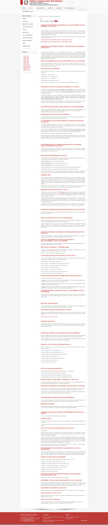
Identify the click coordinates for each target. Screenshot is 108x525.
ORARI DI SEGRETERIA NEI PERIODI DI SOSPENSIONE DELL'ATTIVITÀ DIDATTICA (62, 232)
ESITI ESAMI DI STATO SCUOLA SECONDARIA (55, 114)
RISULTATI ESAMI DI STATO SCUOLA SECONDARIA (56, 218)
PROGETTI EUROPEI (27, 40)
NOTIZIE (24, 18)
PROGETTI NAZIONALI (27, 37)
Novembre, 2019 (26, 67)
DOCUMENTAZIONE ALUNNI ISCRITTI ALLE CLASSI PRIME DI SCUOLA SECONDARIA (62, 291)
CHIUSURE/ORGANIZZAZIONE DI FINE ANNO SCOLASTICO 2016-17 (61, 275)
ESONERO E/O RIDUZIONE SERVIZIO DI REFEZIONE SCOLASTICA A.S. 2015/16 (62, 413)
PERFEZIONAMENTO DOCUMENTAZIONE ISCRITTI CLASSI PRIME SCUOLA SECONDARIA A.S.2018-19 (61, 145)
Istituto (31, 8)
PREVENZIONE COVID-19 (28, 11)
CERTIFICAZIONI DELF (48, 321)
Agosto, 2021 (26, 57)
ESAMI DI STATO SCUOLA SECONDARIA (53, 457)
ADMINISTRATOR (26, 46)
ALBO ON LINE (26, 32)
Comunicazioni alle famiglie (57, 490)
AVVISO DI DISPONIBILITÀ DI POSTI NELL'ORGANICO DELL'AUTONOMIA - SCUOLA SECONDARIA (57, 240)
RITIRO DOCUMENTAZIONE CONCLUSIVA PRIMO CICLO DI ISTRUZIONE (63, 61)
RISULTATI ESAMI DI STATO (49, 303)
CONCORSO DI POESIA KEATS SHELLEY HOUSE (56, 309)
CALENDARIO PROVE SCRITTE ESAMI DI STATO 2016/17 (58, 255)
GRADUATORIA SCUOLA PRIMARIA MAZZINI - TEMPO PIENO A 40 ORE (56, 41)
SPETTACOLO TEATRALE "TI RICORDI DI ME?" (55, 247)
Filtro (56, 21)
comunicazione (58, 477)
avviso (57, 415)
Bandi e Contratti (58, 371)
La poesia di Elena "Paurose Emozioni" (49, 316)
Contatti (50, 8)
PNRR (24, 43)
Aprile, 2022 (26, 56)
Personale (59, 8)
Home (24, 8)
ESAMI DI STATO (46, 418)
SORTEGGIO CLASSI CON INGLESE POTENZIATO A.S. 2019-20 (60, 87)
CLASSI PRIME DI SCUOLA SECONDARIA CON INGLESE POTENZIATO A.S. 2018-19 (62, 121)
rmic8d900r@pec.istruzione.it (29, 520)
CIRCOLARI (25, 21)
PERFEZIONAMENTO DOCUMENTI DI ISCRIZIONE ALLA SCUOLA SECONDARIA (60, 448)
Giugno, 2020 (26, 61)
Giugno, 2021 (26, 58)
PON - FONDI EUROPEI (28, 35)
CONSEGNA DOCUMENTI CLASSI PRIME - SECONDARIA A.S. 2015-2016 (63, 386)
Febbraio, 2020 (26, 64)
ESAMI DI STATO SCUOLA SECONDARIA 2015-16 (56, 344)
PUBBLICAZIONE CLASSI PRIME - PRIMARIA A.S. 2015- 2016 (59, 379)
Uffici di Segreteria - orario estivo (51, 493)
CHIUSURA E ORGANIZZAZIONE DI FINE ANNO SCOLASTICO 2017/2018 (63, 209)
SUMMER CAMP (46, 175)
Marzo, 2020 (26, 63)
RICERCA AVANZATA (69, 8)
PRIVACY (25, 29)
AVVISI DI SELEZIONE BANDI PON (51, 368)
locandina (53, 249)
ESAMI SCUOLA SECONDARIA (50, 68)
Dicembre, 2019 (26, 66)
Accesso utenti (84, 520)
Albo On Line (64, 243)
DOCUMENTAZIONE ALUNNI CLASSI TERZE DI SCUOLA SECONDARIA (62, 106)
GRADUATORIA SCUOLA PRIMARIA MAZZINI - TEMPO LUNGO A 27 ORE (56, 39)
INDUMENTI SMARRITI (48, 404)
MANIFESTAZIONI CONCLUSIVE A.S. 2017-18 (54, 189)
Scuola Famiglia (41, 8)
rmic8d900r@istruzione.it (28, 519)
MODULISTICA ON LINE (28, 24)
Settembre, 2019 (26, 70)
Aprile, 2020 (26, 62)
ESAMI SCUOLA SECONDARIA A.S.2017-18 (54, 155)
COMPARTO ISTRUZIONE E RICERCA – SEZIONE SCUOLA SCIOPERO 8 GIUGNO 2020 (63, 47)
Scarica (76, 401)
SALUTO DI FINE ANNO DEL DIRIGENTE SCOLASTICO (57, 428)
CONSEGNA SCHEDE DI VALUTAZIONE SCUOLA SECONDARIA (60, 333)
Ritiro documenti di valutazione (50, 499)
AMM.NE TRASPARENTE (28, 26)
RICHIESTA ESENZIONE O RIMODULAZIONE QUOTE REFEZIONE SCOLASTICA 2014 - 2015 (60, 474)
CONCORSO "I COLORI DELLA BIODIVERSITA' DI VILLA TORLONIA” (62, 480)
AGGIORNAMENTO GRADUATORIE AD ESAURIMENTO (57, 397)
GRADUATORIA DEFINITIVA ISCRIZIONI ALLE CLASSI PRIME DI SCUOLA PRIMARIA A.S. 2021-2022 (63, 25)
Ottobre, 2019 (26, 68)
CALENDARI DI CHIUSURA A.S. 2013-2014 (53, 488)
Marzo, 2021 (26, 59)
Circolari (59, 212)
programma (62, 193)
